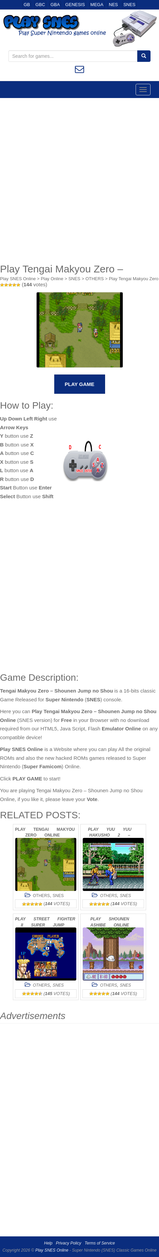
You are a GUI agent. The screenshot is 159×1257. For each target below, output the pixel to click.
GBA (55, 4)
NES (113, 4)
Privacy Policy (68, 1243)
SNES (129, 4)
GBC (40, 4)
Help (48, 1243)
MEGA (97, 4)
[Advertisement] (79, 180)
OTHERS (94, 278)
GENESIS (75, 4)
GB (27, 4)
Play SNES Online (18, 278)
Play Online (52, 278)
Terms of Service (99, 1243)
